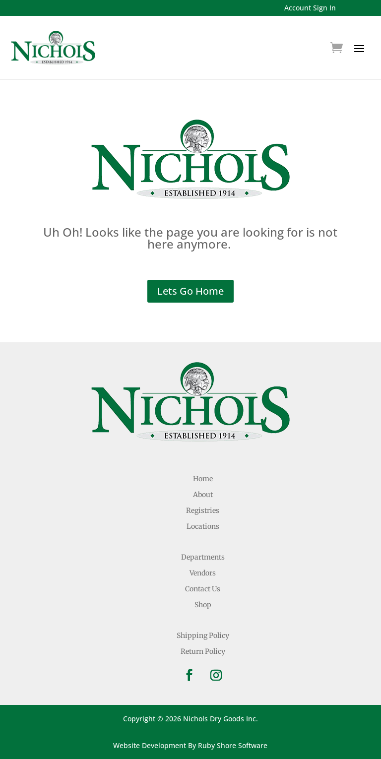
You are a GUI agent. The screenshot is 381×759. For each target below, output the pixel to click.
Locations (203, 526)
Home (203, 478)
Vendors (203, 573)
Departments (203, 557)
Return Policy (203, 651)
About (203, 494)
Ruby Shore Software (232, 745)
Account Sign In (310, 7)
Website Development (149, 745)
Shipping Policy (203, 635)
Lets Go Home (190, 291)
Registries (202, 510)
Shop (202, 604)
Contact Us (202, 588)
